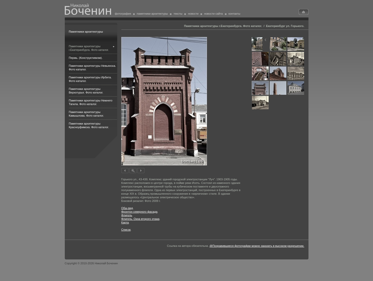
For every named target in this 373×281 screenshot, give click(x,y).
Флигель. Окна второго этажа (140, 218)
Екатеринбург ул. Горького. (285, 25)
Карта (125, 222)
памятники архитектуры (152, 13)
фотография (123, 13)
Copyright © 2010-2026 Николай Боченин (91, 263)
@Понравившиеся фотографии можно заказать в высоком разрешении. (257, 245)
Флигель (126, 215)
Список (126, 229)
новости (193, 13)
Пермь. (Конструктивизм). (86, 57)
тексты (178, 13)
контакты (234, 13)
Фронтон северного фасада (139, 211)
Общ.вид (127, 208)
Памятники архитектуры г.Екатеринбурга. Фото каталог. (223, 25)
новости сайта (213, 13)
